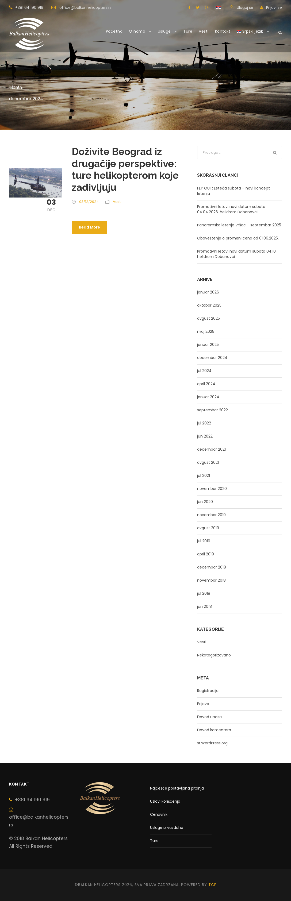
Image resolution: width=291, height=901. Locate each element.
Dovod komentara (214, 730)
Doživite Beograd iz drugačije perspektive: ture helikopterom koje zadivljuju (125, 169)
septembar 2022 (212, 410)
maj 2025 (205, 331)
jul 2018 (203, 593)
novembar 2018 (211, 580)
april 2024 (206, 383)
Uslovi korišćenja (165, 801)
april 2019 (205, 554)
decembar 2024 (212, 357)
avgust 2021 (208, 462)
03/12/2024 (89, 201)
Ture (187, 31)
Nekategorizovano (214, 655)
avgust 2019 (208, 528)
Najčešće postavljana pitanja (177, 788)
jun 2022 (205, 436)
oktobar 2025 (209, 305)
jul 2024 (204, 370)
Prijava (203, 703)
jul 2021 (203, 475)
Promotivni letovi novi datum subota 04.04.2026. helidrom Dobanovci (231, 209)
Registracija (208, 690)
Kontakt (223, 31)
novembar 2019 (211, 514)
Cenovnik (158, 814)
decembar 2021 (211, 449)
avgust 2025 (208, 318)
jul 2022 (204, 423)
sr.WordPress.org (212, 743)
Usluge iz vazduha (166, 827)
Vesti (204, 31)
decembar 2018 (211, 567)
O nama (137, 31)
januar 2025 (208, 344)
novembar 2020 (212, 488)
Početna (114, 31)
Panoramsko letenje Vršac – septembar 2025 (239, 225)
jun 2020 (205, 501)
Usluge (164, 31)
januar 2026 (208, 292)
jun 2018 (204, 606)
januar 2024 (208, 397)
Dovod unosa (209, 717)
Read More (89, 227)
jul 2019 (203, 541)
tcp (212, 884)
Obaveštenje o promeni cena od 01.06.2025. (238, 238)
